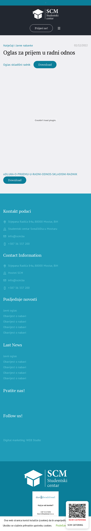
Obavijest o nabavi (14, 316)
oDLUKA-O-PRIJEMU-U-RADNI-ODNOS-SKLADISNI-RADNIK (40, 174)
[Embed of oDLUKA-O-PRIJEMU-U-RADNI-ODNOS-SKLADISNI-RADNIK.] (45, 120)
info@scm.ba (16, 236)
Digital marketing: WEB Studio (22, 440)
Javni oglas (10, 310)
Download (45, 64)
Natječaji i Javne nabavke (18, 45)
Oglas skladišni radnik (16, 64)
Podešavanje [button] (63, 525)
